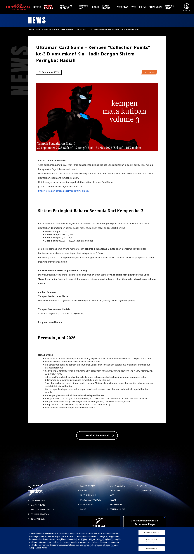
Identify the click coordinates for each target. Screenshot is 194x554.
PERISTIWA (122, 7)
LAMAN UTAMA (34, 29)
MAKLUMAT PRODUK (66, 7)
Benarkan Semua (151, 532)
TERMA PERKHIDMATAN (42, 509)
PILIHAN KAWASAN (40, 514)
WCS (133, 7)
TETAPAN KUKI (38, 518)
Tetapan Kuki (151, 540)
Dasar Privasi (41, 547)
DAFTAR (143, 485)
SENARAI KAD (83, 7)
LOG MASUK (145, 490)
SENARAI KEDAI (169, 7)
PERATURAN (155, 7)
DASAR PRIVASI (38, 504)
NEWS (44, 29)
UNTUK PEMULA (48, 7)
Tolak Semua (151, 548)
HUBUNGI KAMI (38, 500)
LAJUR (95, 7)
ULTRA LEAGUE (106, 7)
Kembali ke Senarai (97, 435)
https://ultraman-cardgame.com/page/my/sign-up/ (63, 190)
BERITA (37, 7)
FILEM (142, 7)
